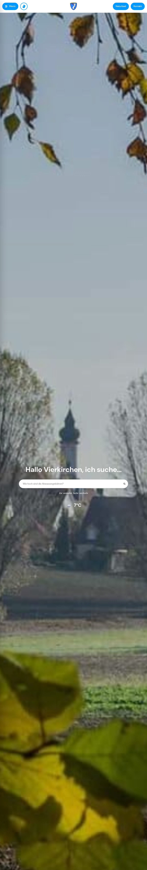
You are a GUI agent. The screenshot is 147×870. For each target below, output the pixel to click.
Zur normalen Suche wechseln (73, 493)
